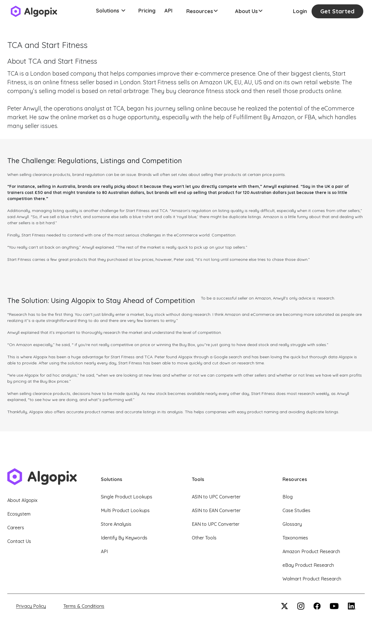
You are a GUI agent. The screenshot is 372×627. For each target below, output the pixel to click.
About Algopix (22, 500)
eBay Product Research (308, 565)
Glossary (292, 524)
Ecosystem (19, 514)
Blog (287, 497)
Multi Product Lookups (125, 510)
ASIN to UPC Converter (216, 497)
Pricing (146, 10)
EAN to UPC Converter (216, 524)
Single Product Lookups (126, 497)
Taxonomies (295, 538)
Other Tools (204, 538)
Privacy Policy (31, 606)
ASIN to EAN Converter (216, 510)
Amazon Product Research (311, 551)
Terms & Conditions (83, 606)
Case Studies (296, 510)
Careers (15, 527)
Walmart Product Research (311, 579)
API (168, 10)
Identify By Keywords (124, 538)
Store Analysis (116, 524)
